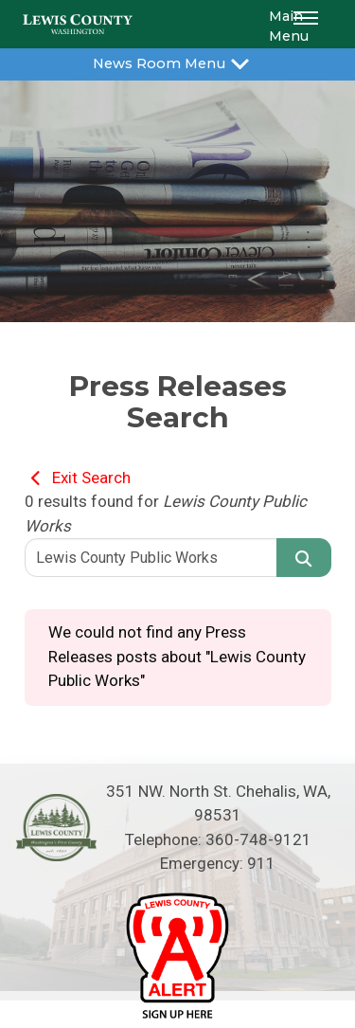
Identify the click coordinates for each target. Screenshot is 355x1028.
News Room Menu (177, 62)
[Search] (303, 557)
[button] (308, 24)
